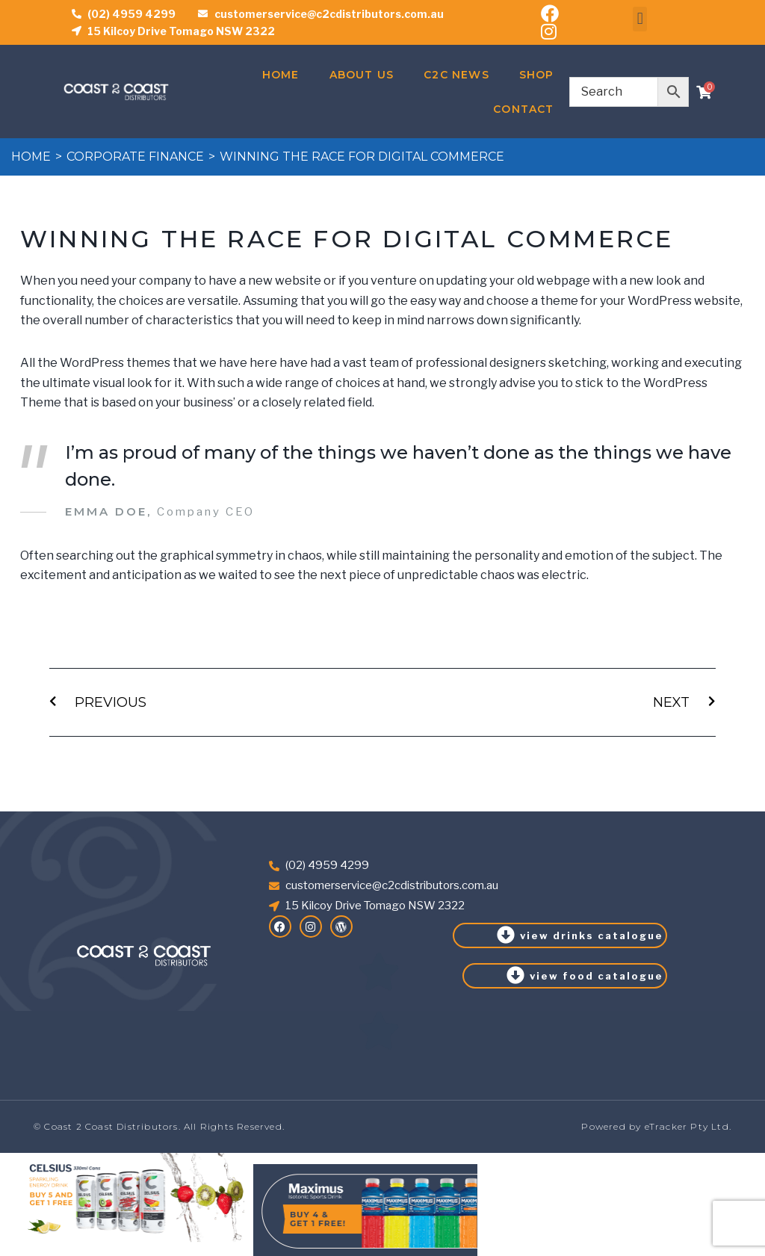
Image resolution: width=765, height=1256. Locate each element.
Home (281, 74)
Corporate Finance (135, 156)
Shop (536, 74)
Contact (523, 109)
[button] (640, 19)
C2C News (456, 74)
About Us (361, 74)
